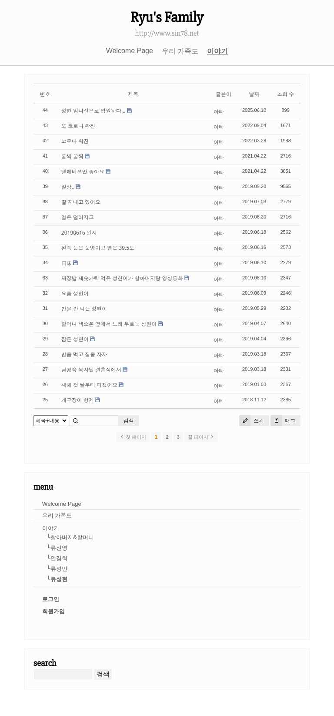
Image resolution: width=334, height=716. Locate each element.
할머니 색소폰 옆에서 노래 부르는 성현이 (109, 324)
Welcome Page (129, 50)
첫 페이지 (133, 437)
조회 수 (285, 94)
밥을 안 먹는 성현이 (84, 309)
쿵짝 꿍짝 (72, 156)
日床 (66, 263)
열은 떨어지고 (77, 217)
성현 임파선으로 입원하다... (93, 110)
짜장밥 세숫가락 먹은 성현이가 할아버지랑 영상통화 (122, 278)
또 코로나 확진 (78, 126)
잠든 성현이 (75, 339)
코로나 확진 (75, 141)
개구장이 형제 (77, 400)
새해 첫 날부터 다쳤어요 (89, 385)
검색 (129, 420)
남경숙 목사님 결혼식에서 (91, 369)
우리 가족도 (180, 51)
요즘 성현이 (75, 293)
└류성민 (57, 568)
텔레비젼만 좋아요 (82, 171)
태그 (283, 420)
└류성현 (57, 579)
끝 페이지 (201, 437)
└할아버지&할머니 (70, 537)
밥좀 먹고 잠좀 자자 (84, 354)
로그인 (50, 599)
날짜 (254, 94)
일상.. (67, 187)
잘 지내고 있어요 (80, 202)
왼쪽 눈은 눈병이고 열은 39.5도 (97, 248)
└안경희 (57, 558)
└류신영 (57, 548)
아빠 (219, 111)
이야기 (217, 51)
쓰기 (251, 420)
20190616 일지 (79, 232)
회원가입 (53, 611)
